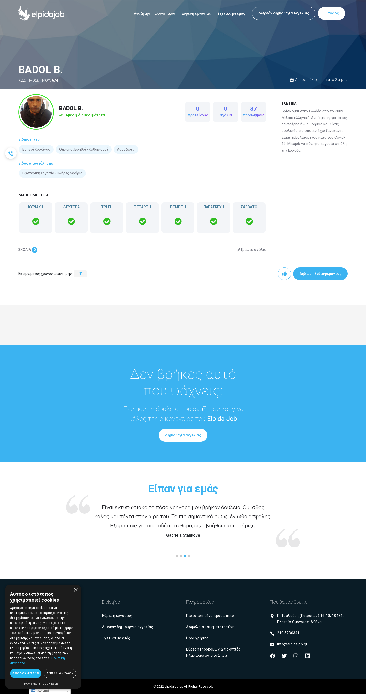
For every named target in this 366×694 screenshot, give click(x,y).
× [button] (76, 590)
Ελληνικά (40, 691)
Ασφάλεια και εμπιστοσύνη (210, 627)
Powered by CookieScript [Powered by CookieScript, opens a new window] (43, 683)
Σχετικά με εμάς (231, 13)
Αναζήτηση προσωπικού (154, 13)
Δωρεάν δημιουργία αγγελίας (127, 627)
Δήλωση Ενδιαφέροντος (320, 274)
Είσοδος (331, 13)
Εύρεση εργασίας (196, 13)
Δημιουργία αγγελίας (183, 435)
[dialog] (43, 637)
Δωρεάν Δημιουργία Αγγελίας (283, 13)
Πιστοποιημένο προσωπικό (210, 616)
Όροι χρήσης (197, 638)
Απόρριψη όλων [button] (60, 673)
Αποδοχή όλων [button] (25, 673)
